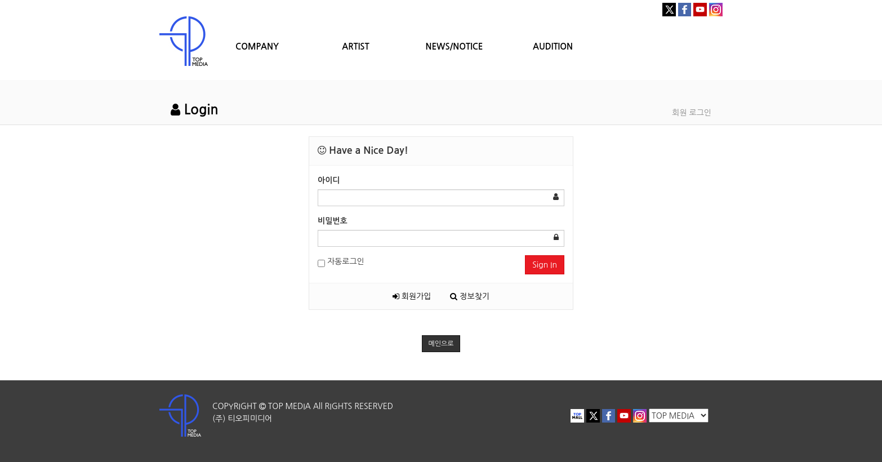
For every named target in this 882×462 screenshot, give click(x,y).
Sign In (544, 265)
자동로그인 (341, 262)
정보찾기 (469, 296)
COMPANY (257, 46)
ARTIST (355, 46)
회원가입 (412, 296)
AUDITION (553, 46)
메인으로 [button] (440, 343)
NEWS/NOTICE (454, 46)
